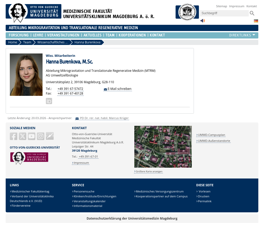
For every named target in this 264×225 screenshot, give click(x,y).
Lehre (38, 35)
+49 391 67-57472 (70, 89)
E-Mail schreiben (119, 89)
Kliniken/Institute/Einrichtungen (95, 196)
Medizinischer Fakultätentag (30, 191)
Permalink (205, 201)
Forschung (19, 35)
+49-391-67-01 (88, 156)
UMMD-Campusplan (211, 135)
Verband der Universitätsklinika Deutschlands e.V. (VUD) (32, 198)
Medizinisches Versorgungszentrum (160, 191)
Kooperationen (132, 35)
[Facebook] (14, 138)
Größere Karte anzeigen (149, 171)
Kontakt (251, 6)
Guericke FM (50, 136)
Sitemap (221, 6)
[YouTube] (32, 138)
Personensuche (84, 191)
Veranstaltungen (63, 35)
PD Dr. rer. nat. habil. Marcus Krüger (104, 118)
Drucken (203, 196)
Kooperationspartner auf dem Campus (162, 196)
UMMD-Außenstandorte (214, 141)
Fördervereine (21, 205)
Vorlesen (204, 191)
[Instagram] (41, 138)
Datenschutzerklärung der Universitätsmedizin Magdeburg (132, 218)
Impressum (236, 6)
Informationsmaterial (88, 206)
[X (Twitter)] (23, 138)
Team (109, 35)
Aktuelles (93, 35)
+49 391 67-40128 (70, 93)
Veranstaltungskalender (90, 201)
